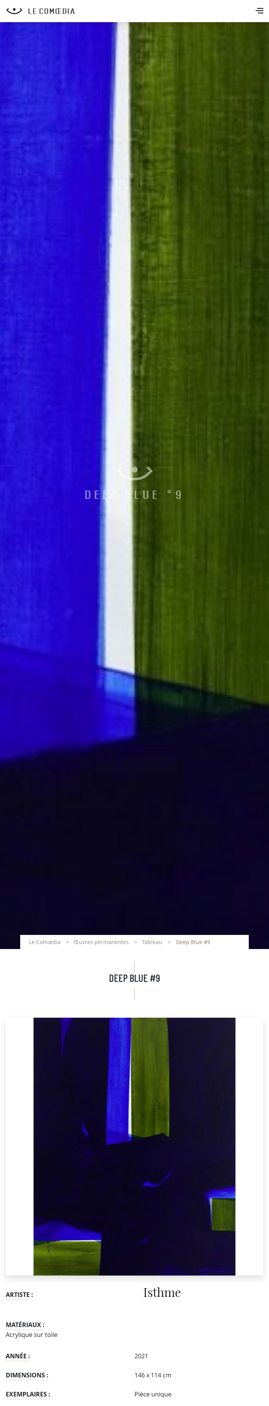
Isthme (162, 1293)
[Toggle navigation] (260, 11)
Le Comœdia (45, 942)
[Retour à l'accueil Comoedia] (137, 11)
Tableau (152, 942)
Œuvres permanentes (101, 942)
